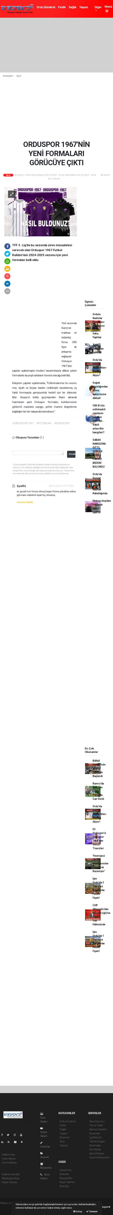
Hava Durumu (97, 1121)
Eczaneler (94, 1133)
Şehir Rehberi (96, 1153)
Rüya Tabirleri (67, 1182)
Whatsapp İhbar (11, 1178)
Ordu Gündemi (46, 7)
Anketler (64, 1174)
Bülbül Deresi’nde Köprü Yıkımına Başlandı (99, 768)
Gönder (72, 454)
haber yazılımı (7, 1206)
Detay (77, 1211)
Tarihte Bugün (97, 1141)
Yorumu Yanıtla (25, 502)
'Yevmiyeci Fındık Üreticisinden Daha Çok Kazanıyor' (101, 863)
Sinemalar (95, 1145)
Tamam (92, 1211)
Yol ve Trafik (96, 1125)
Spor (18, 75)
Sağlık (73, 7)
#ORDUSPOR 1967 (23, 423)
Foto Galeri (43, 1118)
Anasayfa (8, 75)
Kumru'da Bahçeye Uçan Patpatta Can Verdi (98, 791)
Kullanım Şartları (11, 1174)
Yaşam (83, 7)
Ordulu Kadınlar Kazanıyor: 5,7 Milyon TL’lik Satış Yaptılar (99, 326)
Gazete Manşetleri (99, 1157)
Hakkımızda (8, 1154)
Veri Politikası (9, 1162)
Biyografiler (66, 1178)
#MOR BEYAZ (62, 423)
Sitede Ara (65, 1170)
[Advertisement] (56, 45)
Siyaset (64, 1145)
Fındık (62, 7)
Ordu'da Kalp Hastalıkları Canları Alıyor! (99, 367)
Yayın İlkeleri (9, 1158)
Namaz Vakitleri (98, 1129)
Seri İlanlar (95, 1149)
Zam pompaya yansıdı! (98, 348)
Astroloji (64, 1186)
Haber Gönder (9, 1182)
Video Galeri (43, 1132)
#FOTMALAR (43, 423)
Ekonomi (64, 1137)
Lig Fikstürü (95, 1137)
